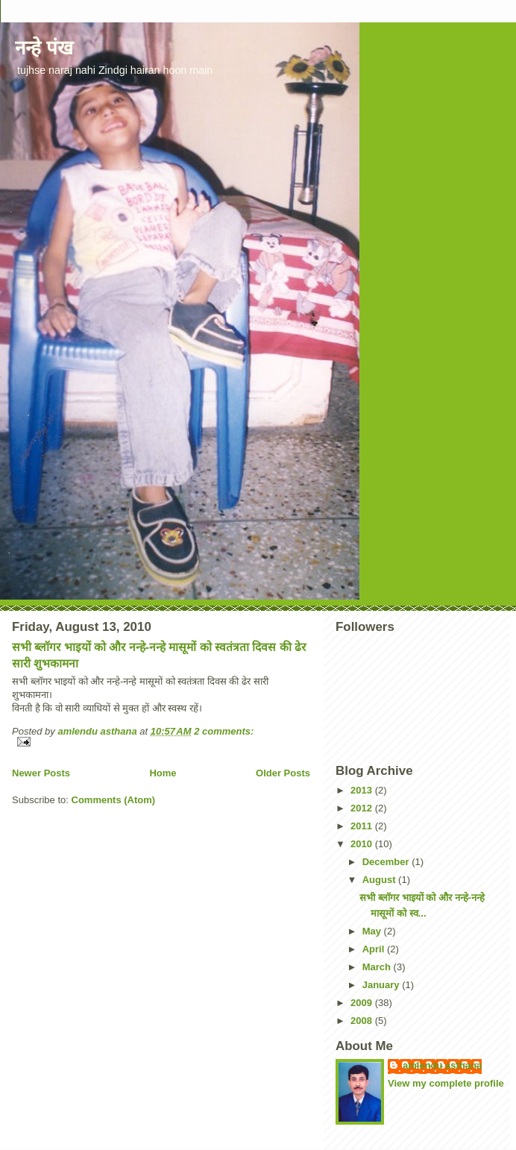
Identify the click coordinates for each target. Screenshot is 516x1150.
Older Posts (283, 773)
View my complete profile (446, 1083)
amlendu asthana (442, 1065)
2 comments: (224, 731)
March (378, 967)
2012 (362, 808)
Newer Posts (41, 773)
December (387, 861)
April (374, 949)
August (380, 879)
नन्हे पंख (44, 48)
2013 (362, 790)
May (373, 931)
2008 (362, 1020)
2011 (362, 826)
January (382, 984)
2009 (362, 1002)
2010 (362, 843)
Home (162, 773)
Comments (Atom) (114, 799)
